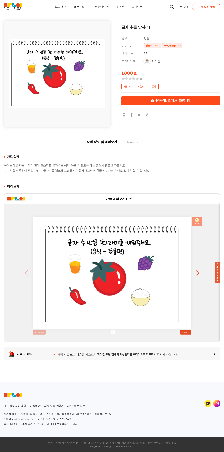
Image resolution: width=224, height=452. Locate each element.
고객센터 (138, 6)
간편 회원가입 (206, 7)
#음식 (141, 86)
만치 (111, 446)
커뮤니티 (102, 6)
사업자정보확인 (54, 405)
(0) (141, 79)
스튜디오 (80, 6)
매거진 (120, 6)
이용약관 (35, 405)
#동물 (153, 86)
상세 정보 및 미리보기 (101, 142)
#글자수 (127, 86)
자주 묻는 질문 (76, 405)
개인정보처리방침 (15, 405)
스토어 (60, 6)
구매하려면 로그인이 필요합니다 (170, 100)
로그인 (184, 7)
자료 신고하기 (25, 354)
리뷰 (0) (131, 142)
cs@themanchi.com (23, 419)
